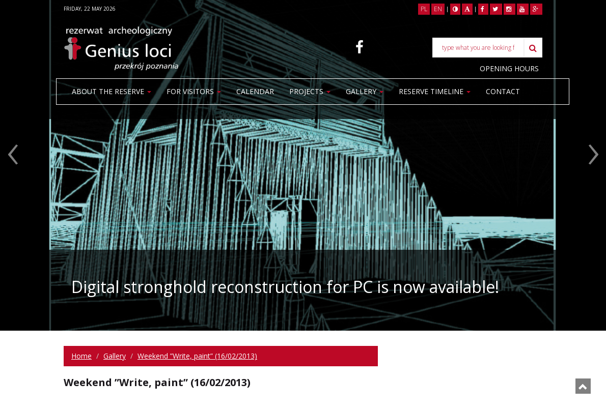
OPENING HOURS (509, 68)
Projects (309, 91)
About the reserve (111, 91)
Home (81, 356)
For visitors (194, 91)
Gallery (364, 91)
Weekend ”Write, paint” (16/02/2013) (197, 356)
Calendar (255, 91)
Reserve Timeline (435, 91)
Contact (89, 117)
